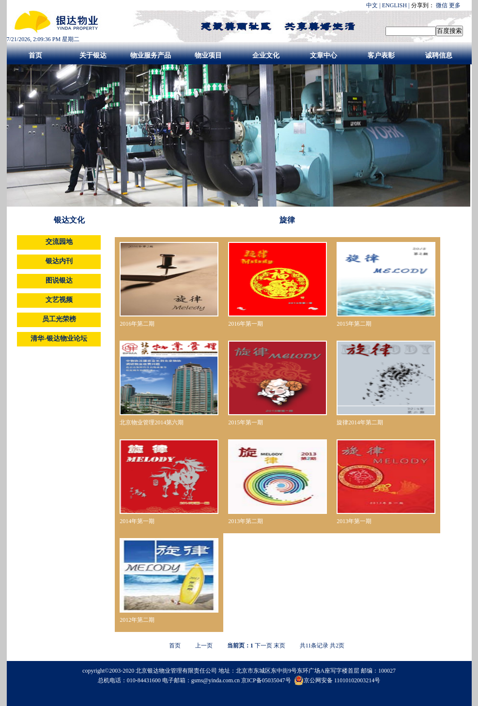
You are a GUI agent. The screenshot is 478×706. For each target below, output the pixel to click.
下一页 (263, 645)
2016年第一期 (245, 323)
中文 (372, 5)
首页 (35, 55)
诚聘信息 (438, 55)
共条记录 (314, 645)
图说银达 (59, 280)
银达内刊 (59, 261)
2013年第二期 (245, 521)
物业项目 (208, 55)
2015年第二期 (354, 323)
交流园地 (59, 241)
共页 (337, 645)
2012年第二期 (137, 619)
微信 (441, 5)
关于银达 (93, 55)
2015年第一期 (245, 422)
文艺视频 (59, 299)
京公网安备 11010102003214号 (337, 680)
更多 (455, 5)
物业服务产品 (150, 55)
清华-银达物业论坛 (59, 338)
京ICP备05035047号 (267, 680)
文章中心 (323, 55)
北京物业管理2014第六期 (152, 422)
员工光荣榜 (59, 319)
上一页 (204, 645)
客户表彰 (381, 55)
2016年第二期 (137, 323)
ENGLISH (394, 5)
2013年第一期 (354, 521)
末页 (279, 645)
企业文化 (265, 55)
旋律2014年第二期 (360, 422)
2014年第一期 (137, 521)
